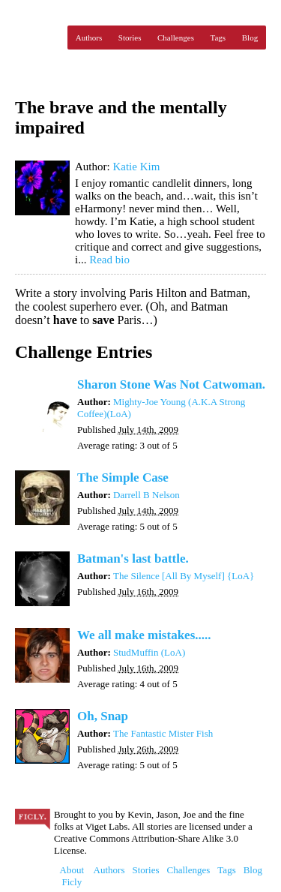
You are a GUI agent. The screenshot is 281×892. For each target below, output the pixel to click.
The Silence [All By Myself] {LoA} (183, 575)
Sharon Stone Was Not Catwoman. (171, 384)
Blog (250, 37)
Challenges (175, 37)
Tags (218, 37)
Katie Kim (136, 167)
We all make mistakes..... (144, 635)
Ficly (37, 37)
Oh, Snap (102, 716)
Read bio (109, 260)
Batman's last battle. (133, 558)
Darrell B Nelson (146, 494)
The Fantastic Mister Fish (163, 733)
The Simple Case (123, 477)
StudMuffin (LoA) (149, 652)
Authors (89, 37)
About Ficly (72, 875)
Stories (130, 37)
